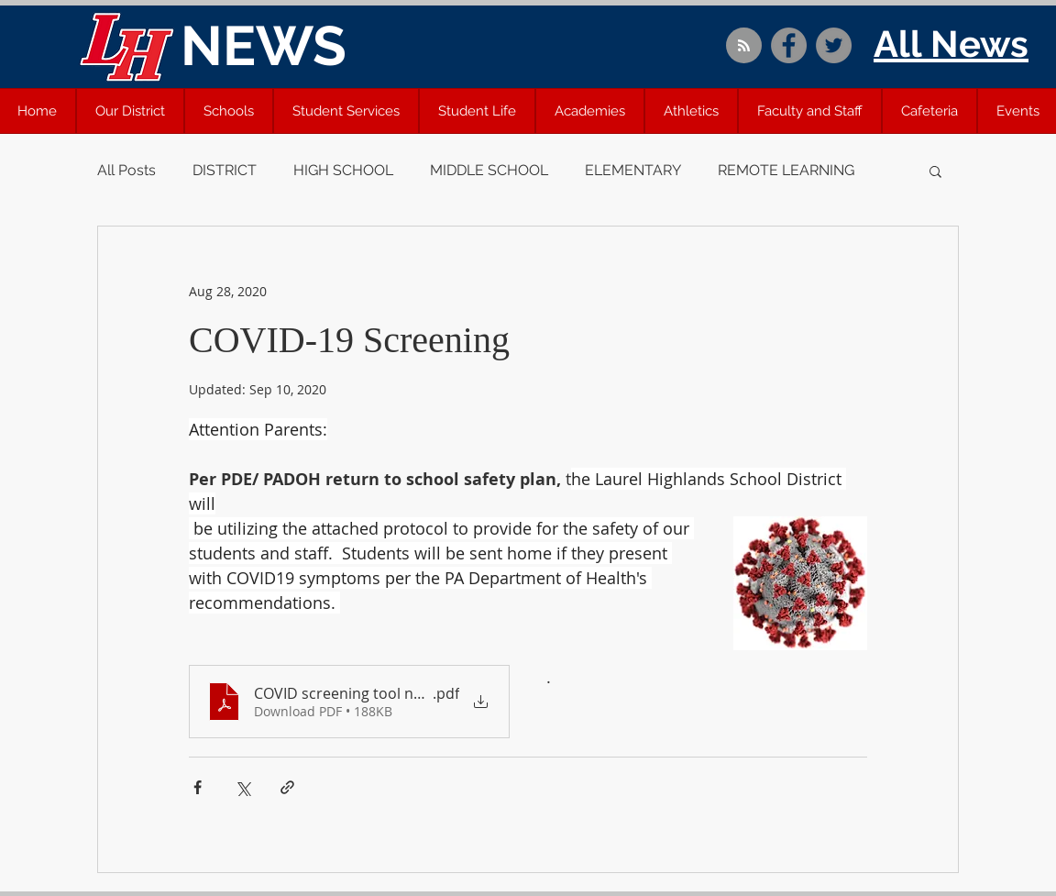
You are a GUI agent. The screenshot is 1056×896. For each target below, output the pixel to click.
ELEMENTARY (633, 170)
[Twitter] (834, 45)
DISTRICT (224, 170)
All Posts (126, 170)
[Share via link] (287, 787)
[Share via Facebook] (197, 787)
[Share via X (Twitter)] (242, 787)
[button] (130, 111)
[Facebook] (789, 45)
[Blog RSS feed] (744, 46)
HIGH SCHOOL (343, 170)
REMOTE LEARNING (786, 170)
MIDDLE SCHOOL (489, 170)
